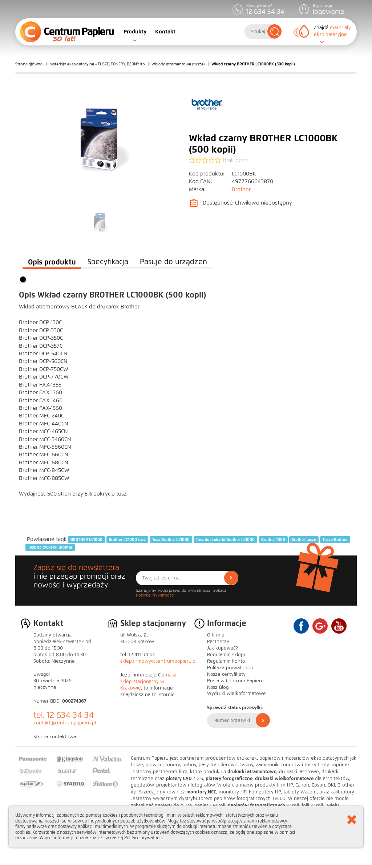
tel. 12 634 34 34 (63, 715)
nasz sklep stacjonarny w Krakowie (148, 681)
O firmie (216, 635)
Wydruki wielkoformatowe (236, 693)
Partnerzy (218, 641)
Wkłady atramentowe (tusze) (178, 63)
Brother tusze (303, 539)
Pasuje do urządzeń (173, 261)
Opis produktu (52, 262)
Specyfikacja (108, 261)
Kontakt (165, 31)
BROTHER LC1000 (86, 539)
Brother (241, 189)
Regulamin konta (226, 661)
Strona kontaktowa (54, 737)
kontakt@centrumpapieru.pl (64, 723)
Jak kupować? (222, 648)
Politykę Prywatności (155, 595)
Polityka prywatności (230, 668)
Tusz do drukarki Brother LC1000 (225, 539)
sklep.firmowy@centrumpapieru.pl (158, 661)
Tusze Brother (335, 539)
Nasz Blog (218, 687)
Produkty (135, 31)
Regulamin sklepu (227, 655)
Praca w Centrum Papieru (235, 681)
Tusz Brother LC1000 (171, 539)
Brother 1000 (273, 539)
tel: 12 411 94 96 (137, 655)
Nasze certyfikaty (226, 674)
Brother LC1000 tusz (127, 539)
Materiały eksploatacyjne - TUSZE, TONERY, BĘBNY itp (97, 63)
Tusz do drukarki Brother (50, 547)
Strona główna (29, 63)
